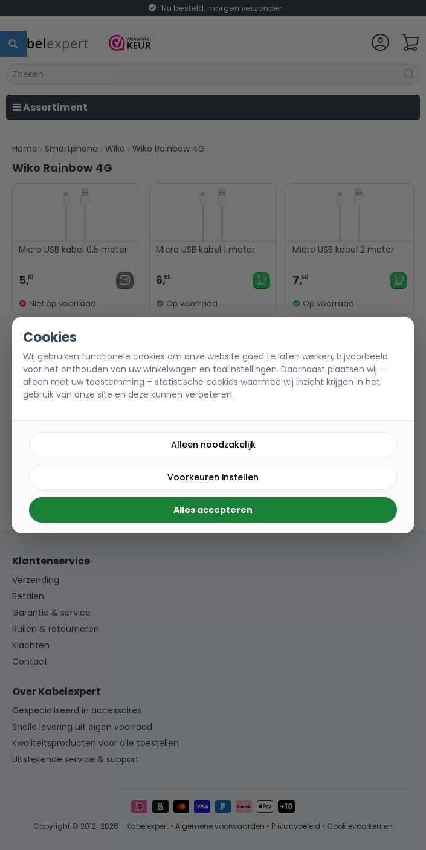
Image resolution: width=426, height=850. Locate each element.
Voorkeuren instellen (213, 477)
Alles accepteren (213, 510)
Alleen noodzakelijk (213, 445)
